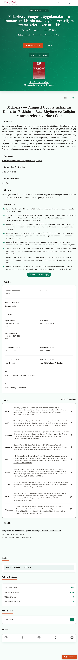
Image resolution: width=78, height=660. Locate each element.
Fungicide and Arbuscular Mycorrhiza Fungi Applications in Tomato (31, 531)
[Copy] (71, 412)
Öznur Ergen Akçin (52, 35)
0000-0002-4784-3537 (12, 323)
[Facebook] (6, 638)
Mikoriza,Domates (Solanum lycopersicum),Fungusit (22, 161)
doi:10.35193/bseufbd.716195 (56, 425)
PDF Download (33, 45)
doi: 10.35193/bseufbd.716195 (23, 463)
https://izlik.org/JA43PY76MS (16, 388)
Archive (5, 558)
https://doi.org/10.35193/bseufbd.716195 (20, 375)
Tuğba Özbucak (24, 35)
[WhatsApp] (22, 638)
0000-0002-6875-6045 (13, 336)
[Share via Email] (72, 638)
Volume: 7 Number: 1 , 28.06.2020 (18, 567)
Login (70, 3)
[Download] (72, 619)
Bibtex (72, 399)
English (61, 3)
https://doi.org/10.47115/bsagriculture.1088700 (16, 537)
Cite (49, 45)
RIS (63, 399)
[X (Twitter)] (39, 638)
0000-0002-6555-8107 (47, 323)
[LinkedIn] (55, 638)
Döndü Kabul (38, 35)
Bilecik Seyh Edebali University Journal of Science (39, 83)
